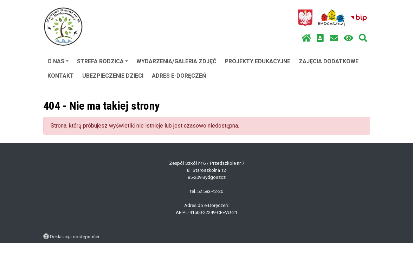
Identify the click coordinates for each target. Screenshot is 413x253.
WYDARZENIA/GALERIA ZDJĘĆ (176, 61)
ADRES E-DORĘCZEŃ (179, 75)
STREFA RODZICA (102, 61)
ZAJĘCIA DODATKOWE (329, 61)
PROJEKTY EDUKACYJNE (257, 61)
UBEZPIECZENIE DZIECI (112, 75)
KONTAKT (60, 75)
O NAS (58, 61)
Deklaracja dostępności (74, 236)
